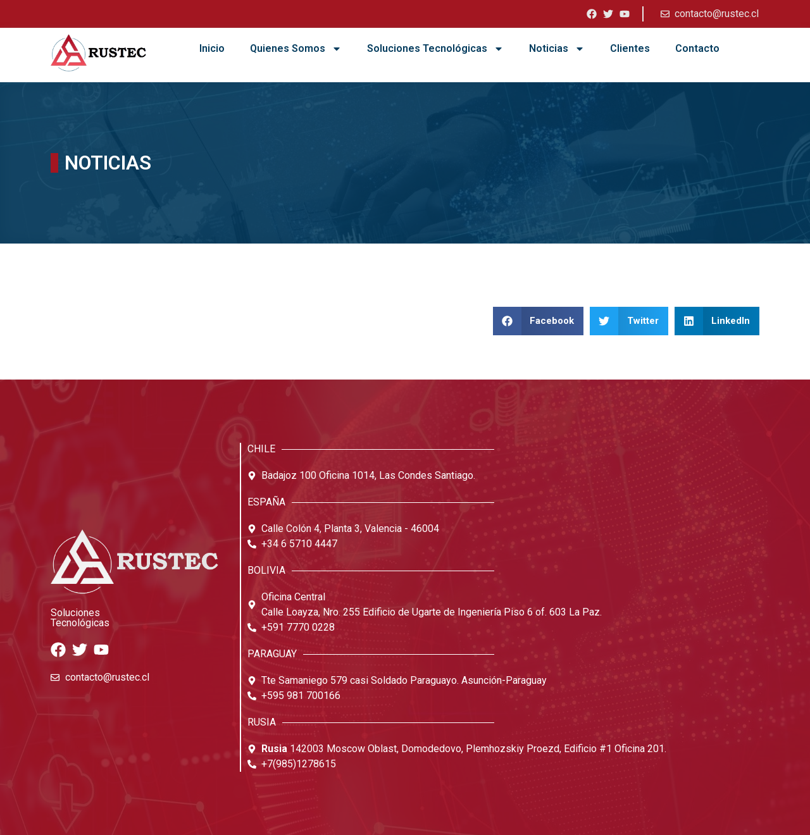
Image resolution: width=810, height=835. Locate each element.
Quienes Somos (296, 48)
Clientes (630, 48)
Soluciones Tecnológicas (435, 48)
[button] (538, 321)
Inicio (212, 48)
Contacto (697, 48)
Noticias (557, 48)
